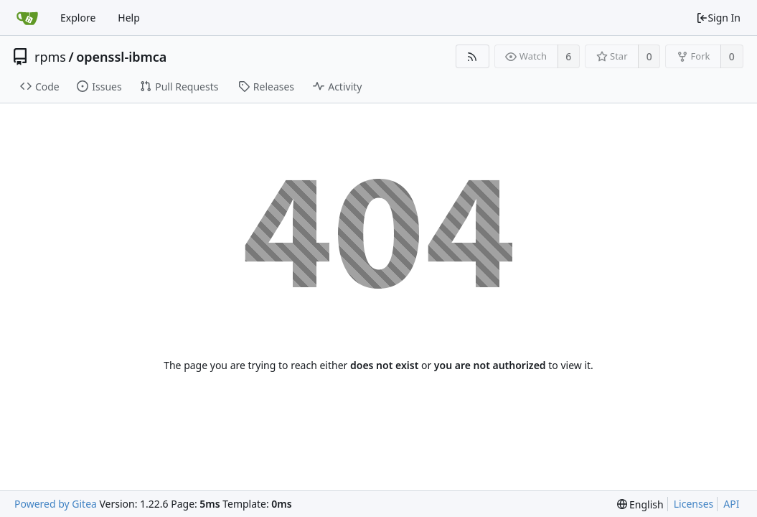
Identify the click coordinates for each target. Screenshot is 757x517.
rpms (50, 57)
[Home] (27, 18)
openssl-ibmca (121, 57)
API (731, 504)
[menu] (640, 504)
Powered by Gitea (55, 504)
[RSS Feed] (472, 56)
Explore (77, 17)
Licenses (694, 504)
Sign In (718, 17)
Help (129, 17)
